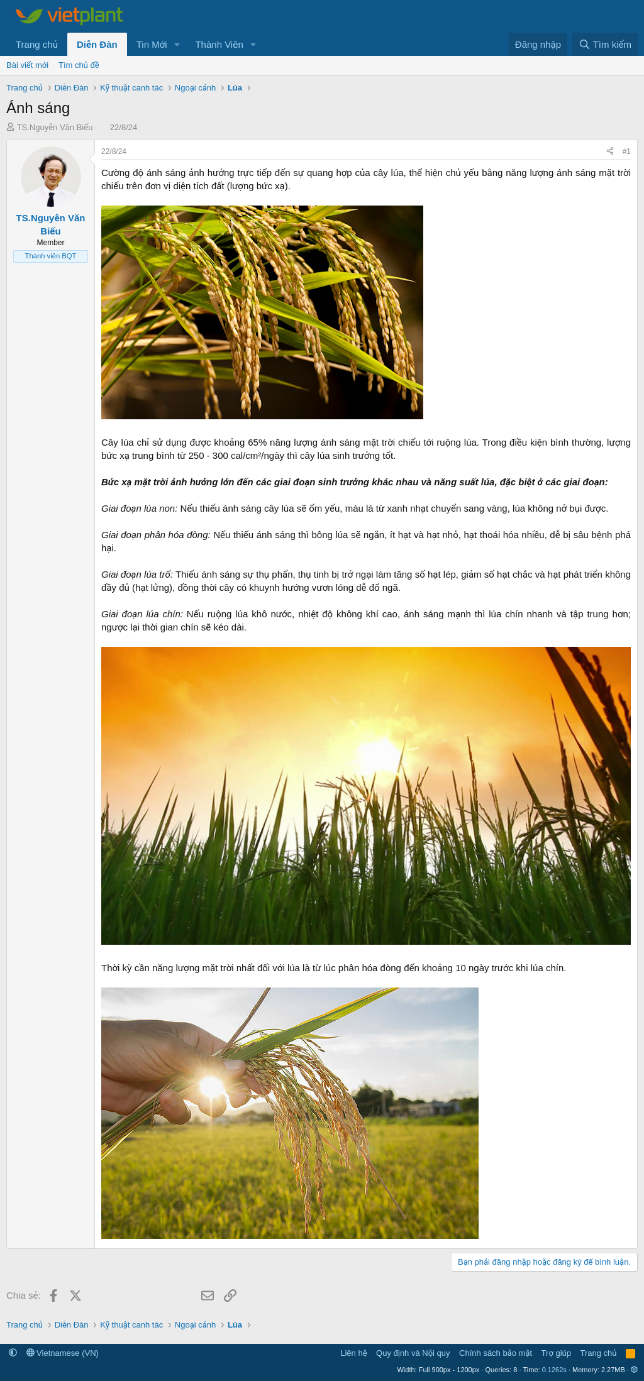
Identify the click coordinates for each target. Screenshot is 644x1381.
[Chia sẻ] (610, 152)
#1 (627, 151)
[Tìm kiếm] (605, 44)
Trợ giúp (556, 1353)
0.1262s (554, 1369)
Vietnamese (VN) (62, 1353)
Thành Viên (219, 44)
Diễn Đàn (97, 44)
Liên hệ (353, 1353)
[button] (177, 44)
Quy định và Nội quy (413, 1353)
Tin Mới (151, 44)
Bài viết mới (27, 65)
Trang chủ (37, 44)
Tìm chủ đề (78, 65)
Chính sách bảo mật (495, 1353)
